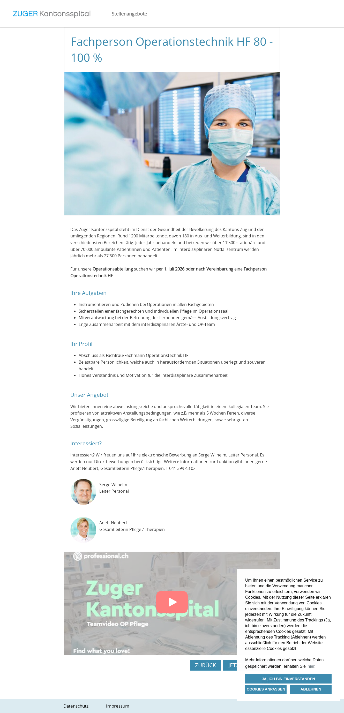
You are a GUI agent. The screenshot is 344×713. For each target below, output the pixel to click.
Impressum (117, 706)
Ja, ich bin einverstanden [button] (288, 679)
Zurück (205, 665)
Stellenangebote (129, 14)
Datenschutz (75, 706)
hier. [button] (312, 666)
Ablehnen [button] (311, 689)
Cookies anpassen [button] (266, 689)
